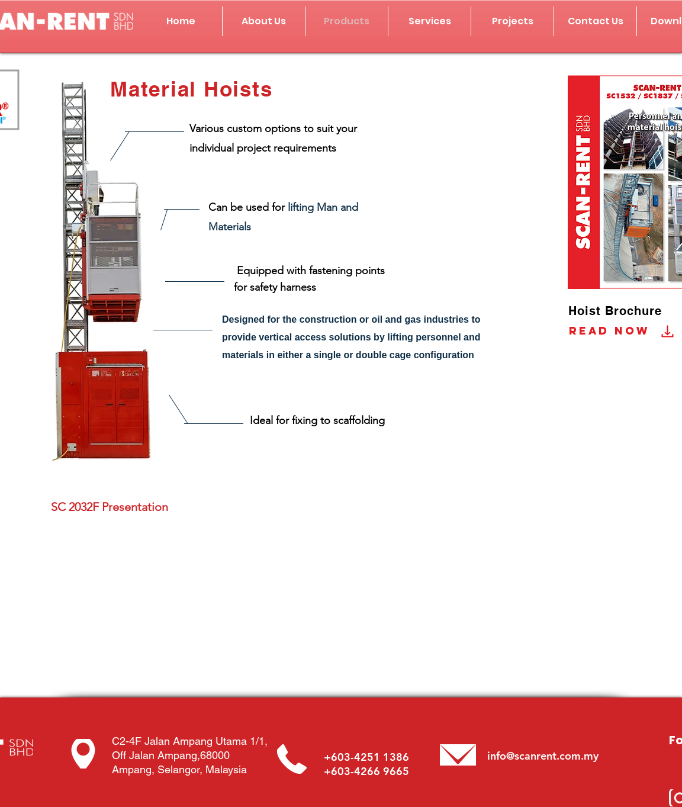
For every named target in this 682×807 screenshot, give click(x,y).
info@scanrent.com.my (543, 756)
